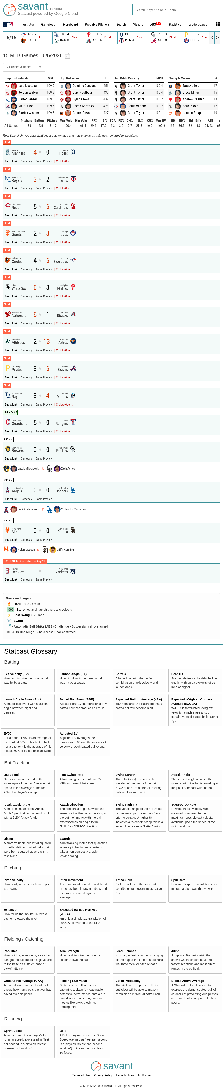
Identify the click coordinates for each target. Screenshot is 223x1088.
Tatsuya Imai (191, 86)
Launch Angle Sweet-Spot (22, 699)
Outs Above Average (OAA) (23, 981)
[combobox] (176, 9)
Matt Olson (25, 106)
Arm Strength (69, 951)
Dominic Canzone (84, 86)
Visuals (138, 24)
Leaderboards (197, 24)
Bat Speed (11, 774)
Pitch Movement (71, 880)
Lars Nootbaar (28, 86)
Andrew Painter (193, 99)
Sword (18, 620)
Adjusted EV (69, 733)
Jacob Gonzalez (83, 106)
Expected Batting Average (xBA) (139, 699)
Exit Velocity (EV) (16, 674)
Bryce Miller (191, 92)
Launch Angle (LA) (73, 674)
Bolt (63, 1031)
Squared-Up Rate (183, 804)
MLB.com (144, 1075)
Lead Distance (126, 951)
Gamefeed (48, 24)
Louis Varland (137, 106)
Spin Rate (178, 880)
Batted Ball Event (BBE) (77, 699)
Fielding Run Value (73, 981)
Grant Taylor (136, 86)
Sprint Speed (13, 1031)
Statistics (174, 24)
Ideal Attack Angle (17, 804)
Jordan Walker (28, 92)
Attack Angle (180, 774)
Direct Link (11, 161)
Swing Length (125, 774)
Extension (11, 909)
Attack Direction (71, 804)
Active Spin (124, 880)
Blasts (8, 838)
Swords (65, 838)
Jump (175, 951)
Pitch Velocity (14, 880)
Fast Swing (22, 615)
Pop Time (11, 951)
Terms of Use (81, 1075)
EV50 (7, 733)
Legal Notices (125, 1075)
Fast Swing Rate (71, 774)
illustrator (27, 24)
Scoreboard (70, 24)
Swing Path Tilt (126, 804)
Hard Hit (20, 604)
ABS (155, 24)
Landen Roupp (192, 113)
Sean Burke (190, 106)
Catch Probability (128, 981)
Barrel (21, 609)
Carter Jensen (28, 99)
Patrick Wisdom (29, 113)
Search (121, 24)
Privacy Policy (103, 1075)
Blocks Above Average (187, 981)
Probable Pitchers (97, 24)
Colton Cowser (82, 113)
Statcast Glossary (30, 651)
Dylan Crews (81, 99)
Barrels (121, 674)
